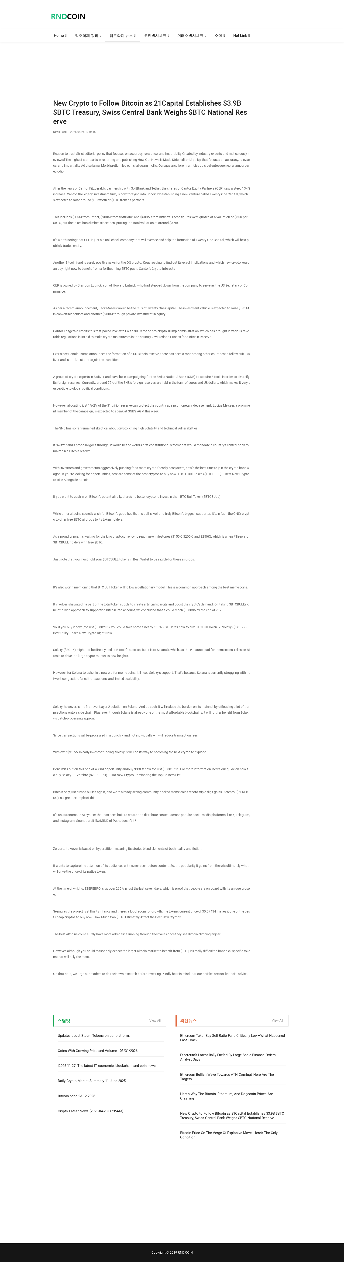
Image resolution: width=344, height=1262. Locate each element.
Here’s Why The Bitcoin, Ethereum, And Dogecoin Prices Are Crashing (226, 1096)
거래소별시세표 (190, 35)
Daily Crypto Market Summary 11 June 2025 (92, 1081)
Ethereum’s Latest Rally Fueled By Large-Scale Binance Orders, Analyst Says (228, 1057)
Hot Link (240, 35)
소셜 (218, 35)
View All (155, 1020)
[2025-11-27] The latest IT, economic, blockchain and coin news (107, 1066)
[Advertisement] (172, 59)
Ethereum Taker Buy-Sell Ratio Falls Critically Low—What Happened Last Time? (232, 1038)
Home (59, 35)
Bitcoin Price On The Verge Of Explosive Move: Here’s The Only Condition (229, 1135)
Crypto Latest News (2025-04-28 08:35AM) (90, 1111)
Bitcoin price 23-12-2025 (76, 1096)
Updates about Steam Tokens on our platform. (94, 1036)
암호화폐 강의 (86, 35)
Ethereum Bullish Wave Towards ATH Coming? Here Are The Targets (227, 1076)
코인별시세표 (155, 35)
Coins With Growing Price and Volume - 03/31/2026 (98, 1051)
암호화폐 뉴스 (121, 35)
